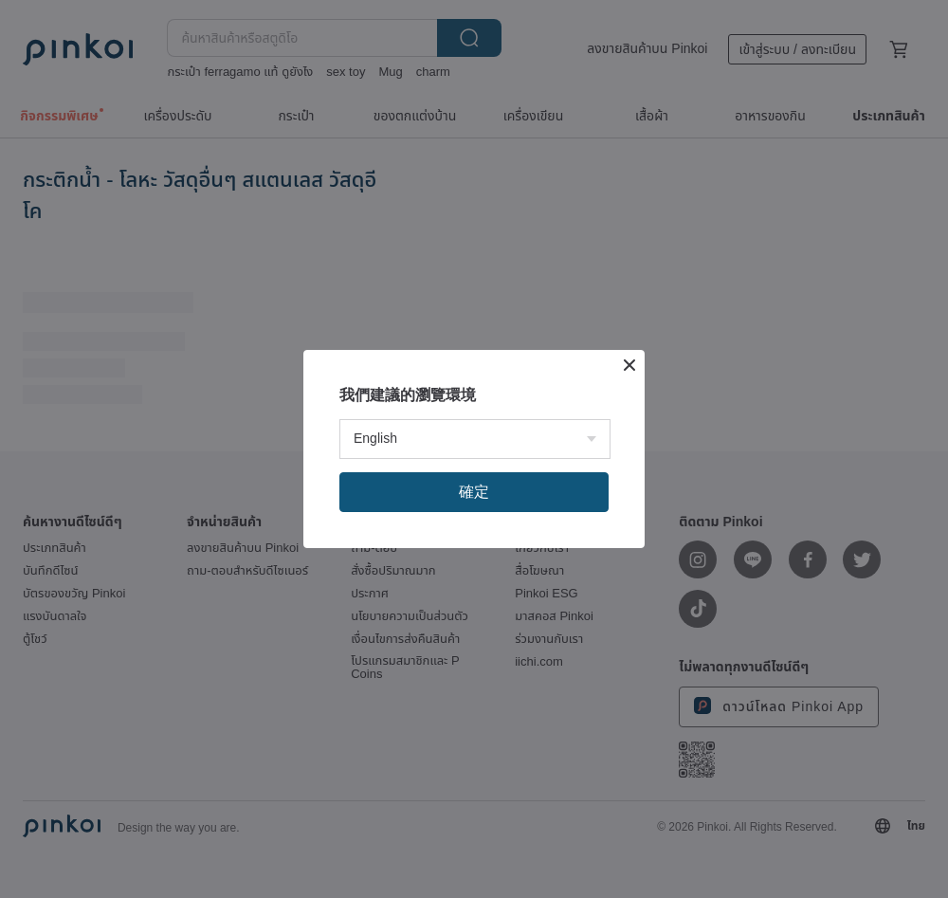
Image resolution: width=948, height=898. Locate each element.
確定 (474, 492)
